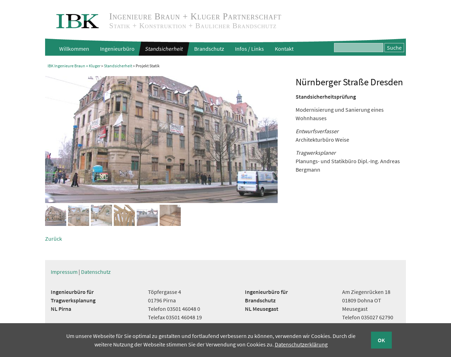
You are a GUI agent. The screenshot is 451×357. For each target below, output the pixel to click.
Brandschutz (209, 48)
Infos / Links (249, 48)
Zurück (53, 238)
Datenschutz (96, 271)
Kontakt (284, 48)
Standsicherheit (164, 48)
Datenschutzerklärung (301, 344)
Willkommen (74, 48)
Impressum (64, 271)
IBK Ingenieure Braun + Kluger (74, 65)
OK (381, 340)
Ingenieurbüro (117, 48)
